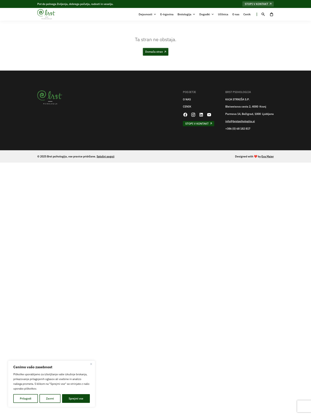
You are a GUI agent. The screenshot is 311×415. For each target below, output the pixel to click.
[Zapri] (91, 364)
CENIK (187, 106)
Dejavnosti (147, 14)
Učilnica (223, 14)
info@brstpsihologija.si (240, 121)
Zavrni (50, 398)
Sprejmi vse (76, 398)
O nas (235, 14)
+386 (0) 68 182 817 (237, 128)
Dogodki (206, 14)
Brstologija (186, 14)
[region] (51, 384)
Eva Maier (267, 156)
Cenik (247, 14)
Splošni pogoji (105, 156)
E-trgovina (167, 14)
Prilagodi (25, 398)
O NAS (187, 99)
